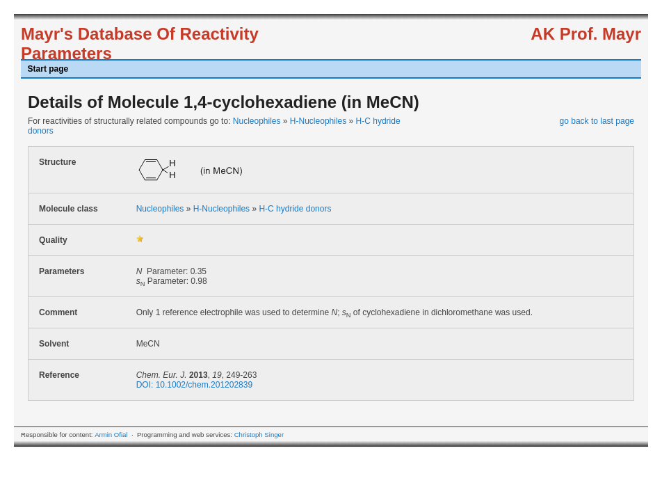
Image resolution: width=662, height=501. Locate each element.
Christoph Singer (259, 434)
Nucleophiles (257, 121)
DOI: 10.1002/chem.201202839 (194, 385)
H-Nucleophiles (318, 121)
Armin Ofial (111, 434)
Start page (48, 69)
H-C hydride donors (295, 209)
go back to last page (597, 121)
